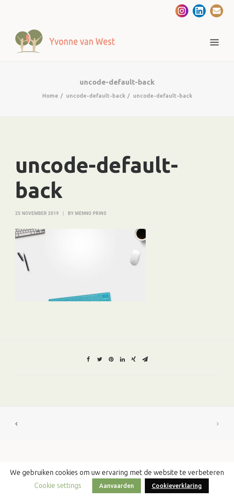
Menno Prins (91, 213)
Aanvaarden (116, 485)
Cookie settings (57, 485)
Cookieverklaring (177, 485)
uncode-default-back (95, 95)
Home (50, 95)
